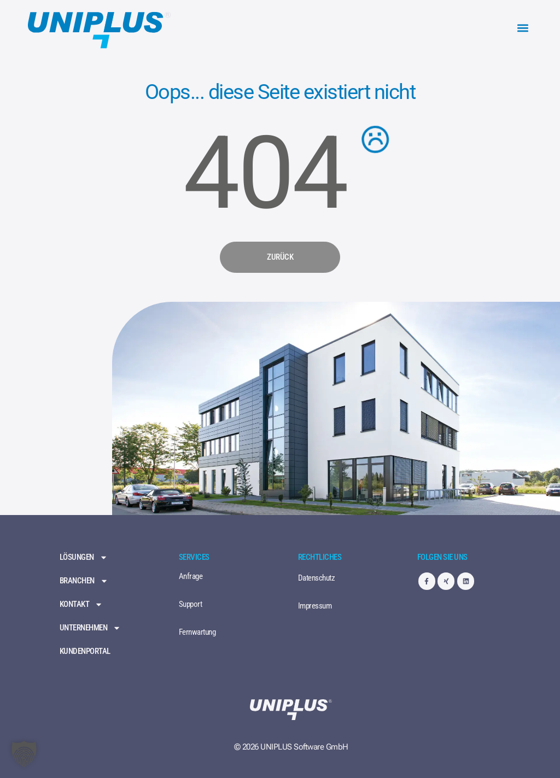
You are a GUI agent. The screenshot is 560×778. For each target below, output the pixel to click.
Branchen (84, 581)
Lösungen (84, 557)
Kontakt (81, 604)
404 (265, 174)
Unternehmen (90, 628)
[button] (523, 28)
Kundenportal (85, 651)
